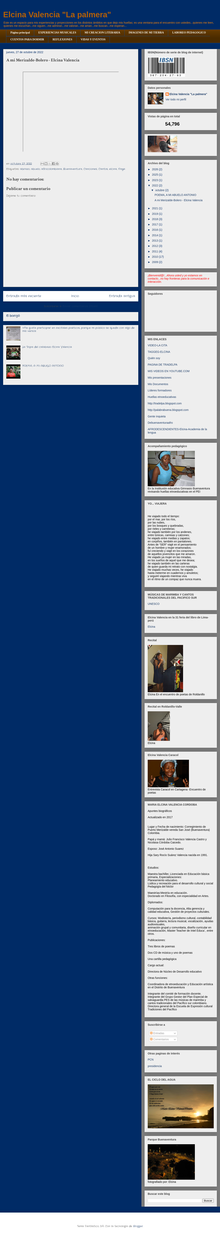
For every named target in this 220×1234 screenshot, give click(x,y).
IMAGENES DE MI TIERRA (146, 32)
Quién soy (154, 358)
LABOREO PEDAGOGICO (189, 32)
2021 (155, 208)
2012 (155, 245)
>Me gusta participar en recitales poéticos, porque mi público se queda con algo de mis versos (78, 329)
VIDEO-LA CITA (157, 345)
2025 (155, 174)
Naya (121, 169)
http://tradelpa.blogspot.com (165, 403)
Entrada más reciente (23, 296)
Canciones (90, 169)
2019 (155, 213)
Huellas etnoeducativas (162, 396)
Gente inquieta (157, 416)
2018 (155, 219)
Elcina (151, 626)
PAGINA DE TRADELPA (162, 364)
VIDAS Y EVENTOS (93, 39)
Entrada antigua (122, 296)
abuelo (35, 169)
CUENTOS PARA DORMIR (27, 39)
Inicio (75, 296)
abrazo (25, 169)
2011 (155, 251)
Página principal (20, 32)
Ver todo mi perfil (176, 99)
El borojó (13, 316)
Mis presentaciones (159, 377)
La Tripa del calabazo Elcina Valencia (47, 347)
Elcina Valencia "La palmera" (57, 14)
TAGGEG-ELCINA (159, 351)
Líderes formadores (159, 390)
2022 (155, 185)
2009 (155, 262)
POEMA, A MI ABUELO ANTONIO (43, 366)
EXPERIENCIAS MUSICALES (57, 32)
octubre (160, 190)
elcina (113, 169)
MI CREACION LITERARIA (102, 32)
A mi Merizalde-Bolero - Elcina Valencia (179, 200)
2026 (155, 169)
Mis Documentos (158, 384)
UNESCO (154, 603)
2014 (155, 235)
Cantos (103, 169)
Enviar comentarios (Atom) (80, 306)
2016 (155, 229)
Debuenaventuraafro (160, 422)
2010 (155, 256)
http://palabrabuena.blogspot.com (168, 409)
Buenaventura (72, 169)
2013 (155, 240)
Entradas (157, 1033)
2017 (155, 224)
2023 (155, 180)
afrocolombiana (51, 169)
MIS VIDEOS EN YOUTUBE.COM (169, 371)
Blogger (138, 1226)
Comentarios (159, 1039)
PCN (151, 1059)
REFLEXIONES (62, 39)
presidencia (155, 1066)
